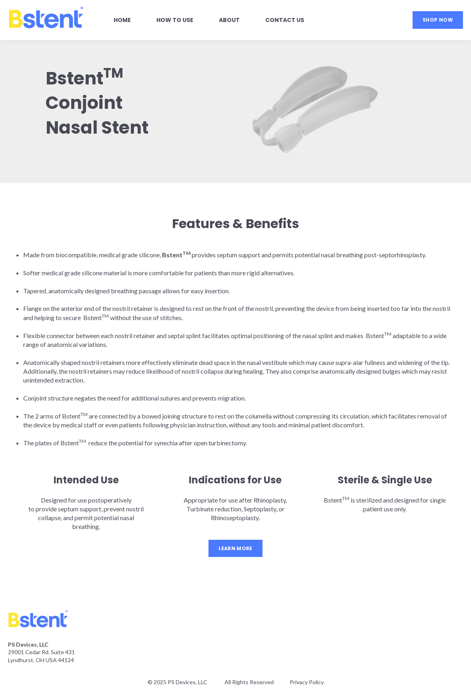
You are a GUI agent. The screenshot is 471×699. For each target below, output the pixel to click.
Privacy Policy (307, 682)
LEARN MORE (235, 548)
